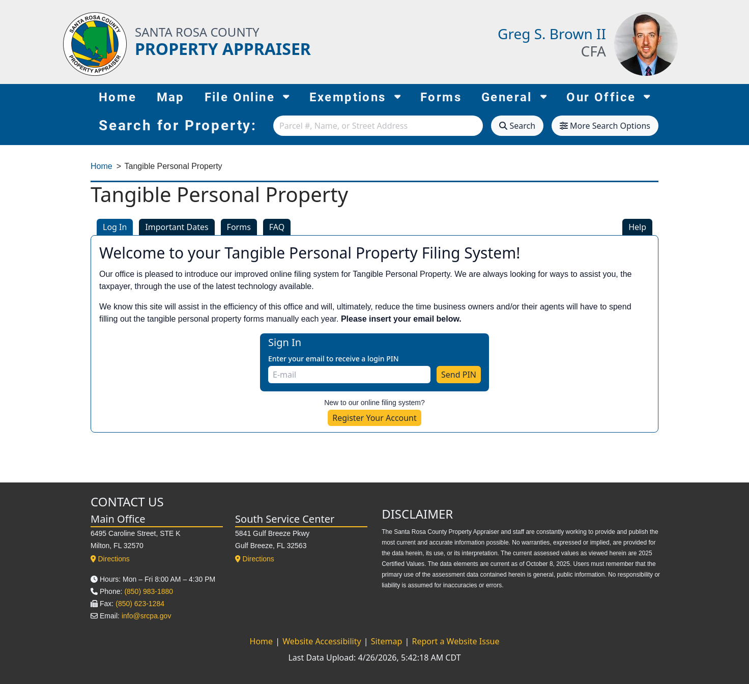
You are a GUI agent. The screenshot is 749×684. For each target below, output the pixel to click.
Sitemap (388, 641)
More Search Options (605, 125)
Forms (441, 97)
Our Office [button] (608, 96)
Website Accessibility (322, 641)
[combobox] (378, 126)
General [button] (513, 96)
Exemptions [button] (355, 96)
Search (517, 125)
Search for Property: (178, 125)
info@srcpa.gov (146, 616)
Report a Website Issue (455, 641)
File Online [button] (247, 96)
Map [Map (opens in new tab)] (171, 97)
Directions (110, 559)
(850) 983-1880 (148, 591)
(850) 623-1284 (140, 604)
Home (118, 97)
